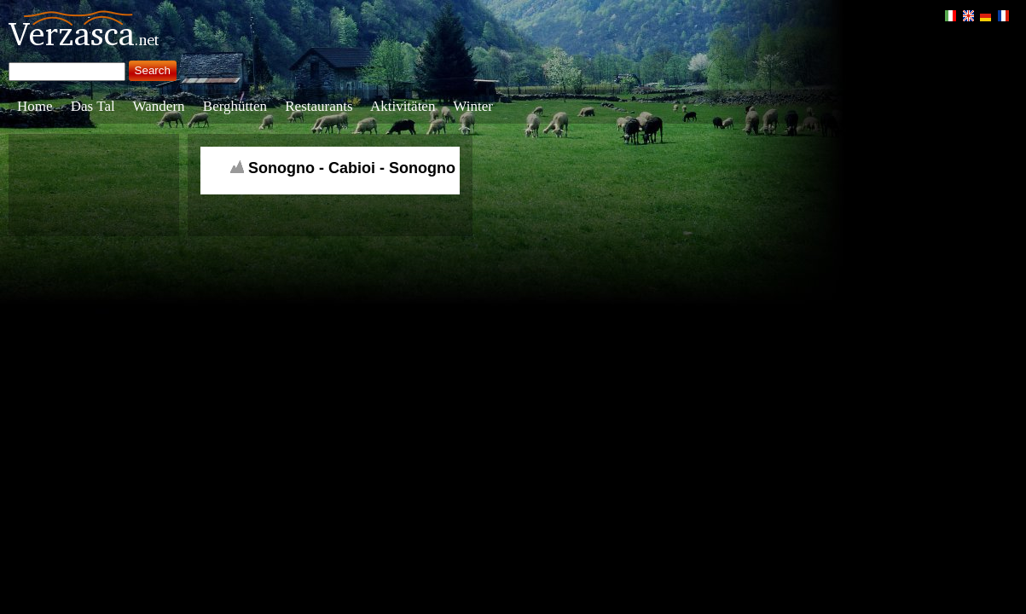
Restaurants (318, 106)
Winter (473, 106)
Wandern (159, 106)
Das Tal (93, 106)
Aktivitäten (402, 106)
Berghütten (235, 106)
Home (35, 106)
